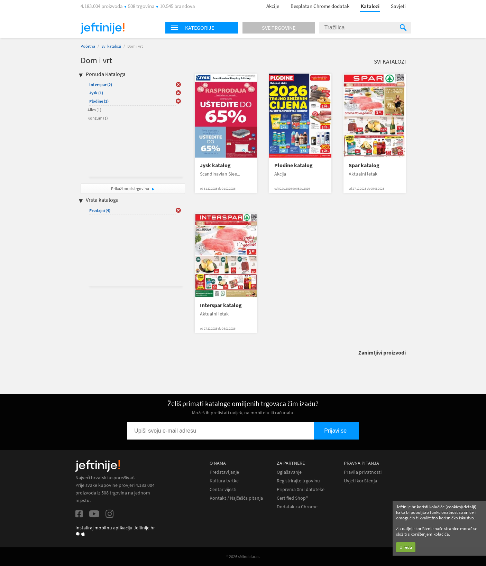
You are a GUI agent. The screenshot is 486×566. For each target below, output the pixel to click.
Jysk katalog (215, 165)
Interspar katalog (221, 305)
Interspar (100, 84)
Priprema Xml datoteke (300, 489)
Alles (94, 109)
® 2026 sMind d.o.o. (243, 556)
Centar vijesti (223, 489)
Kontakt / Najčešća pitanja (236, 498)
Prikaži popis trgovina (130, 188)
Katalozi (370, 6)
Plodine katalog (293, 165)
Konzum (98, 118)
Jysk (96, 92)
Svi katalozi (111, 46)
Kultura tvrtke (224, 481)
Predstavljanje (224, 472)
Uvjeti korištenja (360, 481)
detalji (469, 507)
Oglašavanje (289, 472)
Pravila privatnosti (363, 472)
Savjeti (398, 6)
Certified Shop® (292, 498)
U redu (406, 547)
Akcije (272, 6)
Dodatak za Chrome (297, 507)
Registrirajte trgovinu (298, 481)
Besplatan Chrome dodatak (320, 6)
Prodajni (99, 210)
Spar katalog (364, 165)
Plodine (99, 101)
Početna (88, 46)
